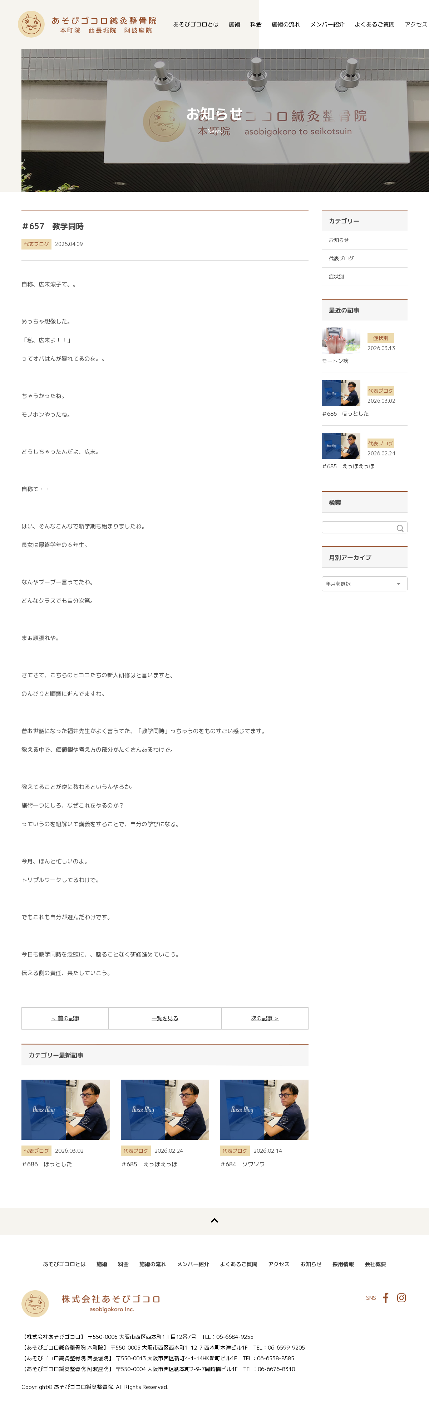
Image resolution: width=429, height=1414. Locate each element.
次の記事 (262, 1018)
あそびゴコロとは (196, 24)
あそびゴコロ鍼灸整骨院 (87, 24)
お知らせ (339, 240)
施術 (234, 24)
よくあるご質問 (375, 24)
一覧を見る (165, 1018)
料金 (256, 24)
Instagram (401, 1298)
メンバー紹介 (327, 24)
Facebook (386, 1298)
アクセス (279, 1264)
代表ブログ (36, 244)
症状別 (336, 276)
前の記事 (67, 1018)
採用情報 (343, 1264)
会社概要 (375, 1264)
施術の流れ (286, 24)
